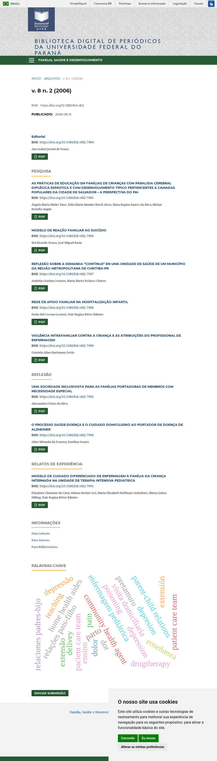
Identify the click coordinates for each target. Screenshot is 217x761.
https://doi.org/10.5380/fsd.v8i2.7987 (67, 274)
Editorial (38, 137)
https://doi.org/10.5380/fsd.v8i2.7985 (67, 198)
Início (36, 78)
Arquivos (52, 78)
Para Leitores (41, 533)
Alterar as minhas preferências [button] (142, 747)
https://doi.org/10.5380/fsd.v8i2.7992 (67, 397)
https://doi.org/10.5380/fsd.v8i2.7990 (67, 435)
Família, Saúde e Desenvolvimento (70, 60)
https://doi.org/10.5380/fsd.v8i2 (62, 105)
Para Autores (40, 540)
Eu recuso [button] (148, 738)
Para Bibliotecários (45, 547)
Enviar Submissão (50, 693)
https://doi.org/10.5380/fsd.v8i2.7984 (67, 142)
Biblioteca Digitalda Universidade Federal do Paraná (98, 47)
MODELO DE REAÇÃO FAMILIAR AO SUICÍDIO (69, 230)
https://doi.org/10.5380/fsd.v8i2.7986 (67, 236)
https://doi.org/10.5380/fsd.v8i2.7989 (67, 345)
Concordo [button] (128, 738)
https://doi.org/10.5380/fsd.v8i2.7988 (67, 307)
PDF (41, 156)
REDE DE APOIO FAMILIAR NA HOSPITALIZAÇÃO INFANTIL (80, 302)
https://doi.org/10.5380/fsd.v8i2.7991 (67, 486)
